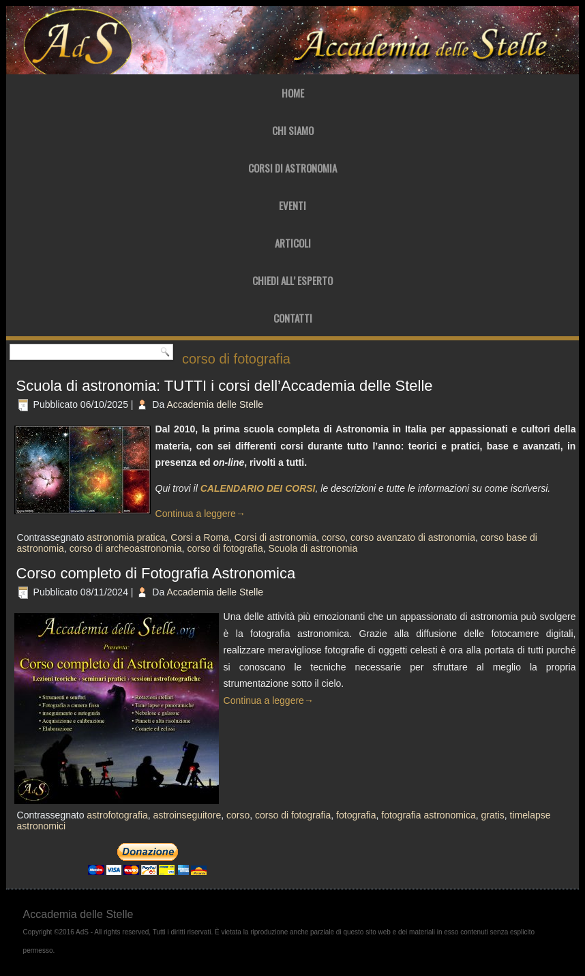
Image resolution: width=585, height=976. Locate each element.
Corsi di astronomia (276, 537)
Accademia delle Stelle (214, 404)
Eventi (292, 205)
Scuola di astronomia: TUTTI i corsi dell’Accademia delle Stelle (224, 385)
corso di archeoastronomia (126, 548)
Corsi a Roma (199, 537)
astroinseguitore (187, 815)
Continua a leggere (200, 513)
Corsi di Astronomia (292, 167)
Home (293, 92)
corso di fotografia (224, 548)
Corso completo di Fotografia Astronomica (156, 573)
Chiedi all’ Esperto (292, 280)
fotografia (356, 815)
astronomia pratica (126, 537)
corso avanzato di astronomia (412, 537)
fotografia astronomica (428, 815)
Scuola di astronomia (312, 548)
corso (333, 537)
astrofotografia (117, 815)
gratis (493, 815)
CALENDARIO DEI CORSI (258, 488)
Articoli (293, 242)
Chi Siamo (293, 130)
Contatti (292, 317)
